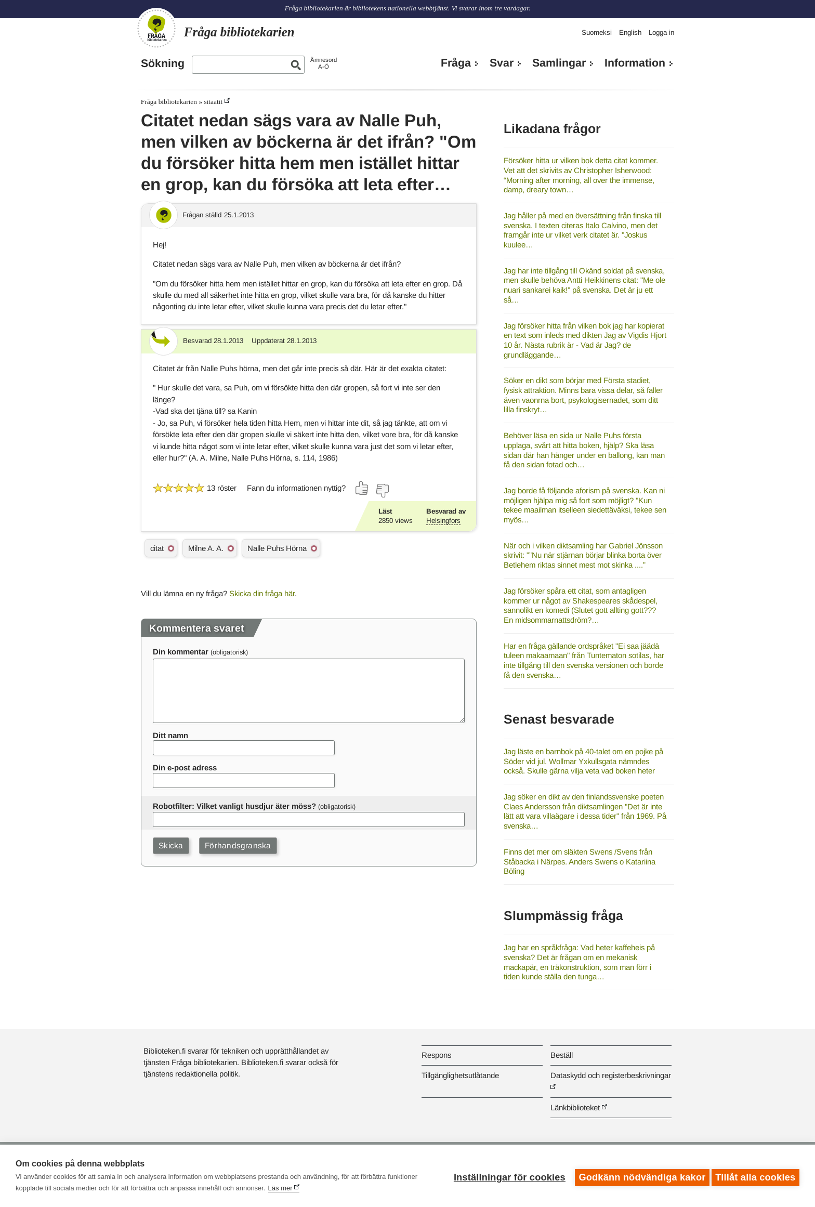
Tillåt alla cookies (755, 1176)
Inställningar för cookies (506, 1176)
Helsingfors (443, 520)
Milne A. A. (206, 548)
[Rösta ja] (362, 488)
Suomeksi (597, 32)
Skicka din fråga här (262, 593)
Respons (436, 1055)
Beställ (561, 1055)
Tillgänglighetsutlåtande (460, 1075)
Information (634, 63)
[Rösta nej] (382, 490)
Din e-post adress (185, 767)
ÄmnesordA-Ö (323, 63)
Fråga (456, 63)
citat (157, 548)
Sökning (163, 63)
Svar (502, 63)
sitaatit (213, 102)
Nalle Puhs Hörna (277, 548)
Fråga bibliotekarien (169, 102)
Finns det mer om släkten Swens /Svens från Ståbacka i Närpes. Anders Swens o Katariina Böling (579, 861)
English (630, 32)
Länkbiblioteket (575, 1107)
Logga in (661, 32)
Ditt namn (170, 735)
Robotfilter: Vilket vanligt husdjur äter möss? (234, 806)
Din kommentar (180, 651)
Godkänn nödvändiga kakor (638, 1176)
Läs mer (280, 1188)
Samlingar (559, 63)
